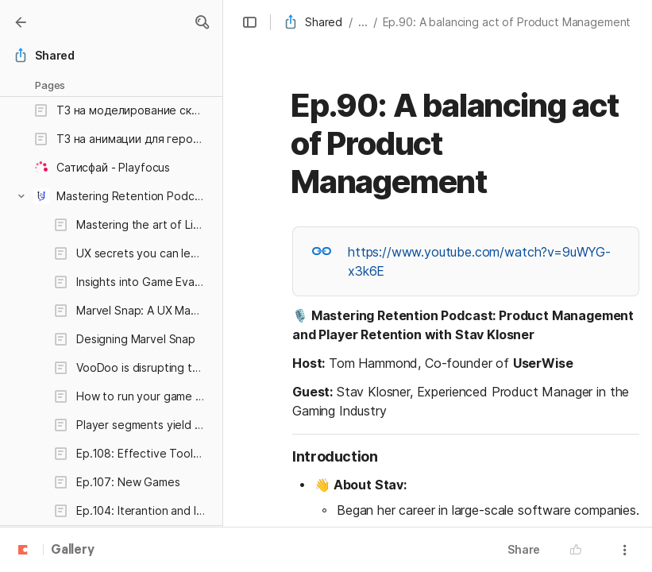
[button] (202, 22)
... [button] (363, 22)
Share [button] (523, 549)
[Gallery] (21, 22)
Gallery (73, 550)
